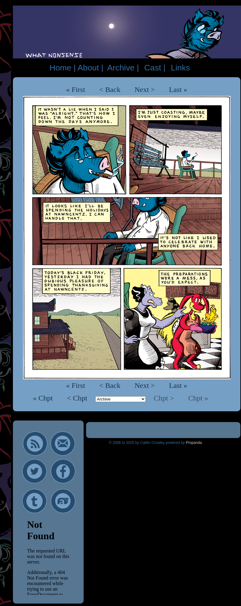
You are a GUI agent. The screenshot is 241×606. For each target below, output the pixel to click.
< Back (109, 90)
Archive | (123, 67)
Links (180, 67)
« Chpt (44, 398)
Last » (178, 90)
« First (75, 90)
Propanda (194, 443)
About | (90, 67)
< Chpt (78, 398)
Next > (145, 90)
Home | (62, 67)
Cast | (154, 67)
